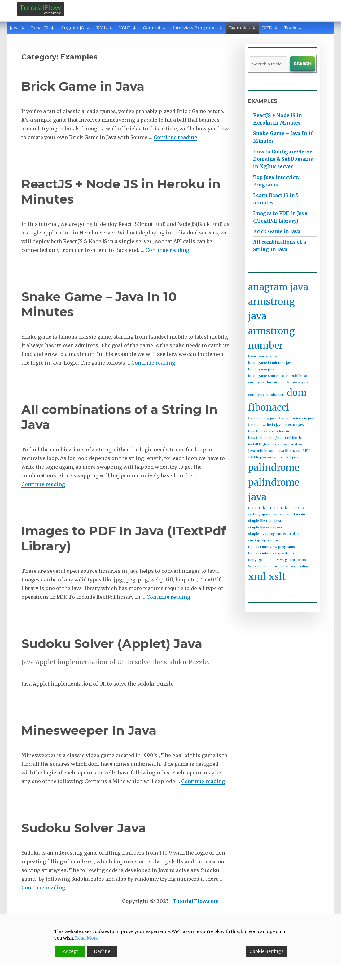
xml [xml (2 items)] (257, 576)
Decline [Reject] (102, 951)
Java (17, 28)
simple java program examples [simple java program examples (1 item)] (273, 534)
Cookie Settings (266, 951)
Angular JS (75, 28)
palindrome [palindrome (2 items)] (273, 467)
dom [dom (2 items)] (297, 392)
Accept (70, 951)
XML (104, 28)
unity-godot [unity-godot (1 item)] (258, 560)
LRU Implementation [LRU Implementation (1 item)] (265, 457)
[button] (22, 28)
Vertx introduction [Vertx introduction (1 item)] (263, 566)
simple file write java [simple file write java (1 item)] (265, 527)
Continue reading (175, 137)
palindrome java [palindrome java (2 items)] (273, 490)
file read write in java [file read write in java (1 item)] (265, 425)
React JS (43, 28)
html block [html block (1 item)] (292, 438)
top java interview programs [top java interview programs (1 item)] (271, 547)
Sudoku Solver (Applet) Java (111, 643)
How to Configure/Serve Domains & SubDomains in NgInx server (283, 159)
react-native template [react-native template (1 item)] (287, 508)
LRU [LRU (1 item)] (306, 451)
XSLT (128, 28)
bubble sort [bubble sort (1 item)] (300, 376)
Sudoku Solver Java (83, 827)
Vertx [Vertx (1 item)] (302, 560)
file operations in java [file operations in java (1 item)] (297, 418)
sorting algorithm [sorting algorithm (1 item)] (263, 540)
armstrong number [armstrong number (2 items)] (271, 338)
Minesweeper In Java (88, 730)
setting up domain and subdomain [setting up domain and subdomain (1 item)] (276, 514)
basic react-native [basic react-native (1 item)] (262, 356)
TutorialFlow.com (196, 901)
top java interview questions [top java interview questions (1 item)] (271, 553)
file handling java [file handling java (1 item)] (262, 418)
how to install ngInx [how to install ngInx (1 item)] (264, 438)
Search (302, 64)
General (154, 28)
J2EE (270, 28)
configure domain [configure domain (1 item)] (263, 382)
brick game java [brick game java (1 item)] (261, 369)
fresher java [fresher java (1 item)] (295, 425)
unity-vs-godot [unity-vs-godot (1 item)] (282, 560)
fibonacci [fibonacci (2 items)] (268, 407)
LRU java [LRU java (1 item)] (291, 457)
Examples (242, 28)
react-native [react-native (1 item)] (258, 508)
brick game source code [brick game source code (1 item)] (268, 376)
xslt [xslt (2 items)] (277, 576)
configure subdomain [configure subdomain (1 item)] (266, 395)
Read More (86, 938)
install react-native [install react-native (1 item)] (287, 444)
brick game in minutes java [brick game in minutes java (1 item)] (270, 363)
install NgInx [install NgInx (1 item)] (258, 444)
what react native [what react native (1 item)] (295, 566)
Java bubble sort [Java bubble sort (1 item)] (261, 451)
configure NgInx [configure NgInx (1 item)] (294, 382)
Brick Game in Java (82, 86)
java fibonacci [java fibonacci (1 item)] (289, 451)
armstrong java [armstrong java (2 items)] (271, 309)
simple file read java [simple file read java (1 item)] (264, 521)
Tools (293, 28)
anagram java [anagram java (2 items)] (278, 287)
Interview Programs (198, 28)
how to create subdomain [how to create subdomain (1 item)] (269, 431)
